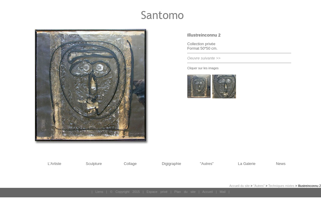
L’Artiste (55, 163)
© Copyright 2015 (125, 191)
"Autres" (207, 163)
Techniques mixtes (281, 186)
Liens (99, 191)
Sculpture (94, 163)
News (281, 163)
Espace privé (157, 191)
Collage (130, 163)
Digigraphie (171, 163)
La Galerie (247, 163)
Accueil (207, 191)
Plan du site (185, 191)
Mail (223, 191)
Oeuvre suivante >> (204, 58)
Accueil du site (239, 186)
